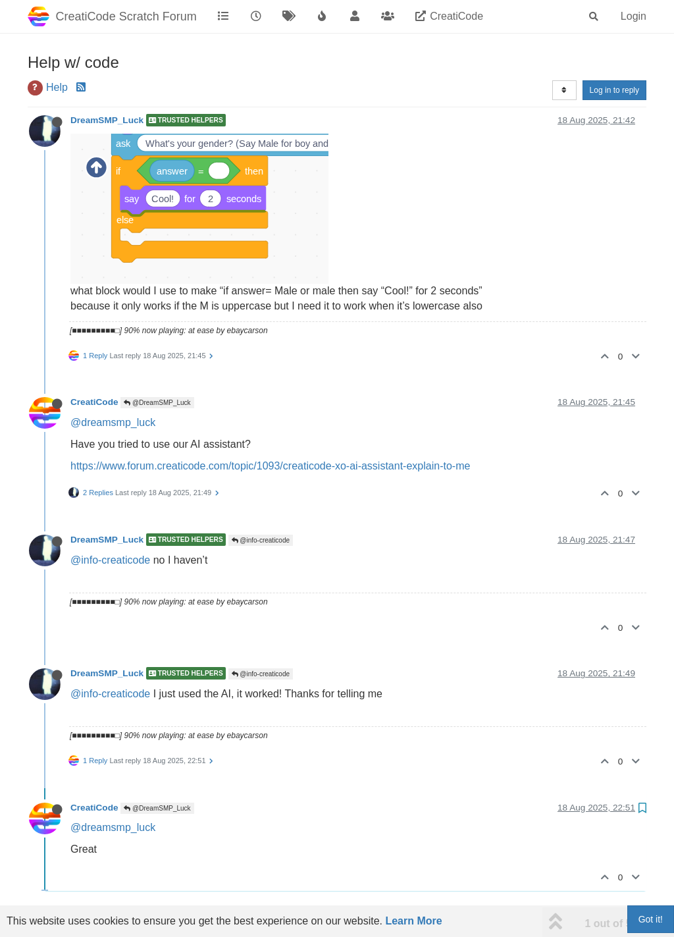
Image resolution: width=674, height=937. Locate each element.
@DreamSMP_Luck (157, 402)
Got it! (650, 919)
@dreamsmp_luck (112, 422)
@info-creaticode (261, 540)
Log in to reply (614, 90)
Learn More (413, 920)
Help (57, 87)
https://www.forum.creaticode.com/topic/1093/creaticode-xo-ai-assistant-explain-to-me (270, 465)
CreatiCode (94, 402)
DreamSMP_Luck (106, 120)
